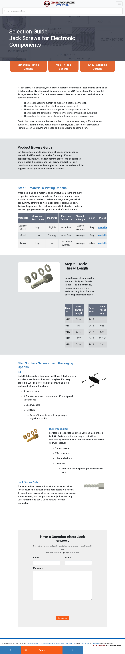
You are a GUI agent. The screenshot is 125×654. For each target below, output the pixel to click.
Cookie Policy (30, 643)
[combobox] (62, 11)
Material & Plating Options (28, 66)
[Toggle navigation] (119, 3)
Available (102, 227)
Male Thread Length (63, 66)
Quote (42, 650)
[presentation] (56, 608)
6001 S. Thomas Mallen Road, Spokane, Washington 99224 (55, 643)
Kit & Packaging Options (97, 66)
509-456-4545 (95, 643)
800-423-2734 (85, 643)
